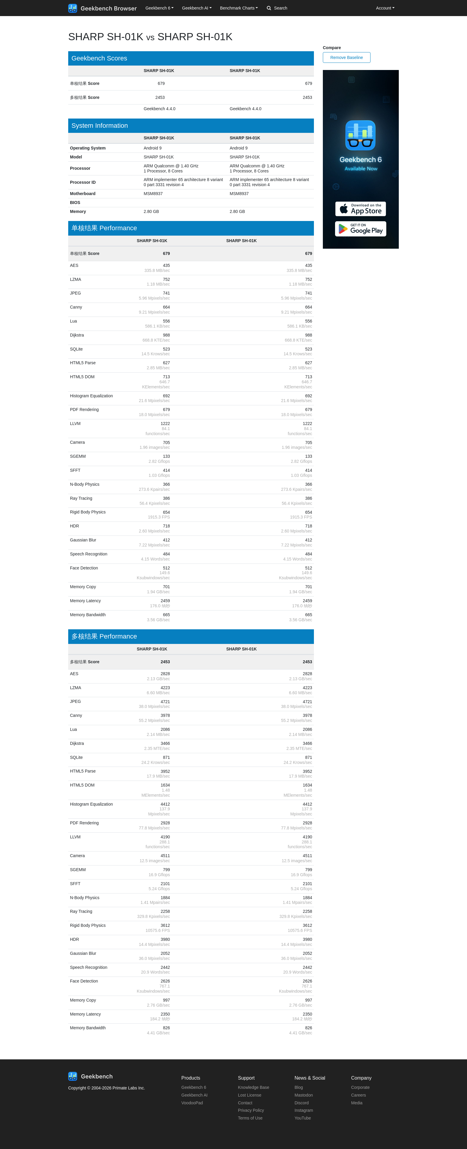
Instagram (304, 1110)
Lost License (249, 1095)
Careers (358, 1095)
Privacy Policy (251, 1110)
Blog (299, 1087)
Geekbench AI (194, 1095)
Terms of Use (250, 1118)
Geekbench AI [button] (195, 8)
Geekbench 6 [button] (157, 8)
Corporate (360, 1087)
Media (356, 1102)
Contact (245, 1102)
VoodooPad (192, 1102)
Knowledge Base (253, 1087)
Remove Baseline (346, 57)
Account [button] (383, 8)
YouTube (303, 1118)
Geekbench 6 (193, 1087)
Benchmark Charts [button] (237, 8)
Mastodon (304, 1095)
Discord (302, 1102)
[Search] (298, 8)
